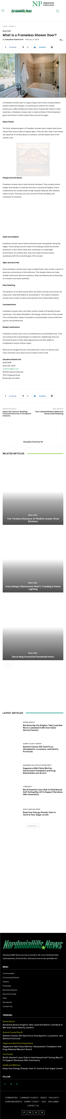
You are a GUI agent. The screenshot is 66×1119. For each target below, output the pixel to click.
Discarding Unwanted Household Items (33, 656)
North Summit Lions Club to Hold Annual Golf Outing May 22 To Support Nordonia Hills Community (43, 792)
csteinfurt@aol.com (11, 369)
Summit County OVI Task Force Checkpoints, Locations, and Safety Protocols (40, 749)
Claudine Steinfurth (14, 39)
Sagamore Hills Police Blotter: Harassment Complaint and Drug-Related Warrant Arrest (39, 770)
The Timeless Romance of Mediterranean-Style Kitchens (33, 520)
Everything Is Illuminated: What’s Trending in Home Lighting (33, 587)
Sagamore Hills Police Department (37, 765)
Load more (33, 826)
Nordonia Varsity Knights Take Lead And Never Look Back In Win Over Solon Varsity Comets (42, 727)
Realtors (12, 26)
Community (27, 786)
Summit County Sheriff (32, 743)
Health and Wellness (31, 809)
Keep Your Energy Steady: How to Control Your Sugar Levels (39, 813)
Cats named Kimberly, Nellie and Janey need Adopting (49, 413)
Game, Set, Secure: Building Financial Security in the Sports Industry (17, 414)
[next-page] (8, 665)
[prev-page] (4, 665)
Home (5, 26)
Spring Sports (29, 722)
